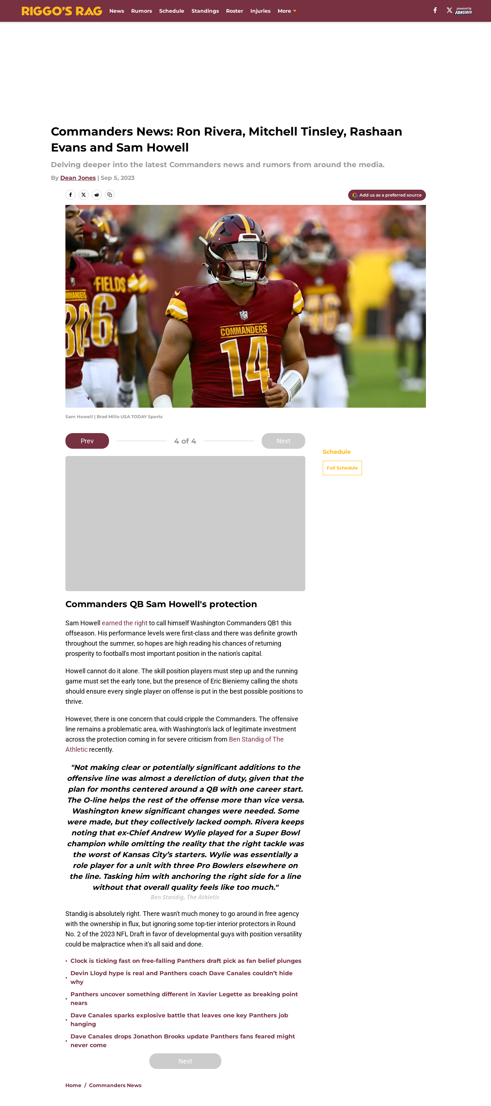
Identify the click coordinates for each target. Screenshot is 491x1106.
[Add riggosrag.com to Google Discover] (387, 195)
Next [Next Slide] (283, 441)
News (116, 11)
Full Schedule (342, 468)
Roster (234, 11)
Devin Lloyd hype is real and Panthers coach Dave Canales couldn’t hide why (182, 977)
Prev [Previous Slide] (87, 441)
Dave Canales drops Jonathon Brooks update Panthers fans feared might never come (183, 1041)
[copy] (110, 195)
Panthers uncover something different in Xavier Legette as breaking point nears (184, 998)
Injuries (260, 11)
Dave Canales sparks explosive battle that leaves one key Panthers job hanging (179, 1020)
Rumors (141, 11)
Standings (205, 11)
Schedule (171, 11)
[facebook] (435, 10)
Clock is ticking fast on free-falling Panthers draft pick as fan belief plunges (186, 960)
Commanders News (115, 1085)
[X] (449, 10)
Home (73, 1085)
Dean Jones (78, 177)
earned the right (125, 623)
